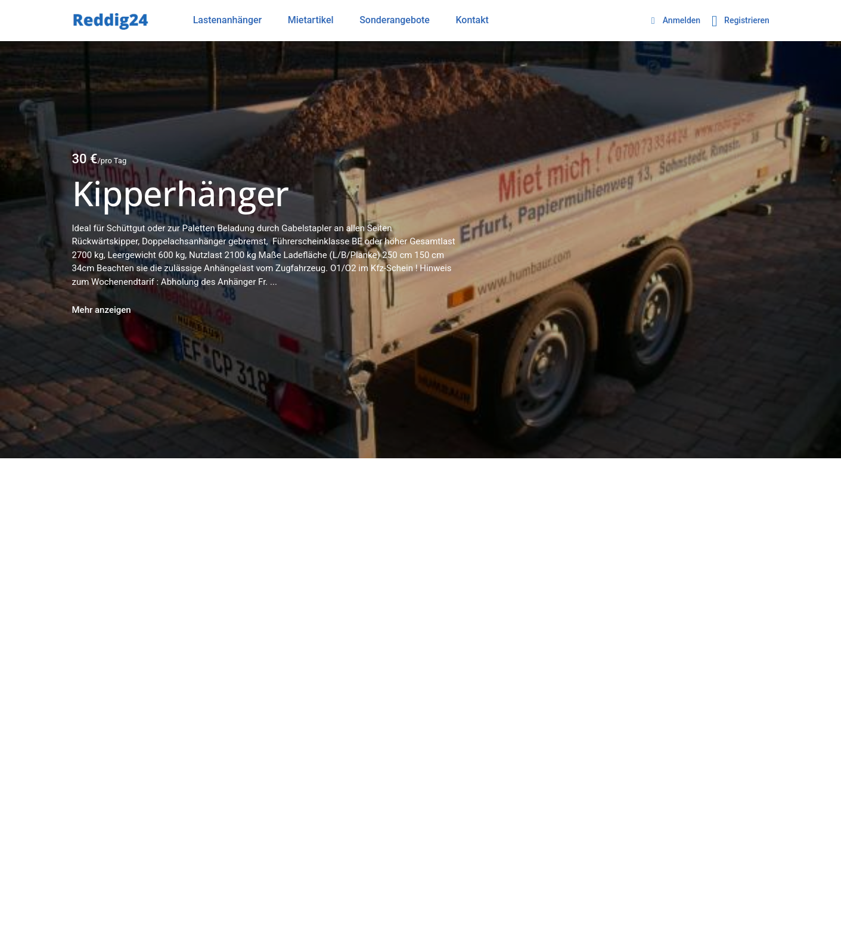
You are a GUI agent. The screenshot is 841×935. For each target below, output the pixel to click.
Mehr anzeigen (101, 310)
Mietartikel (311, 20)
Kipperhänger (180, 193)
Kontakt (472, 20)
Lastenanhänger (227, 20)
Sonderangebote (394, 20)
